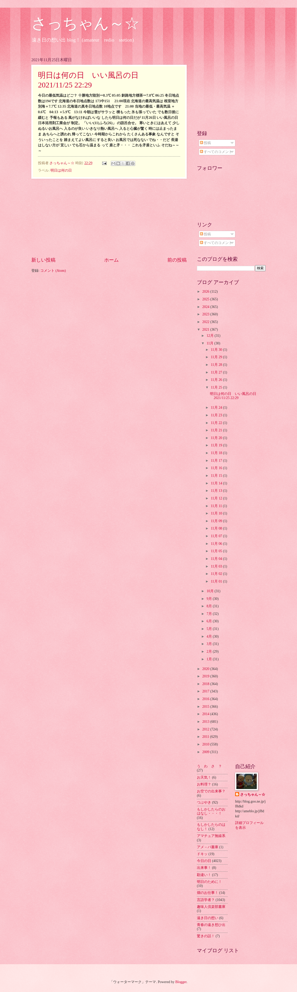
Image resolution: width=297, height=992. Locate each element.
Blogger (180, 982)
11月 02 (217, 574)
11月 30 (217, 350)
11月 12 (217, 498)
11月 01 (217, 581)
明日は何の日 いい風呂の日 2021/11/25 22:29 (235, 396)
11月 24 (217, 407)
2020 (206, 669)
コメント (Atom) (53, 271)
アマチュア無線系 (211, 836)
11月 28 (217, 365)
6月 (210, 621)
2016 (206, 699)
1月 (210, 659)
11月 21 (217, 430)
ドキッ (202, 854)
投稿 (205, 143)
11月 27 (217, 372)
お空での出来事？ (211, 791)
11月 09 (217, 521)
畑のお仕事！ (207, 893)
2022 (206, 322)
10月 (210, 591)
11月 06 (217, 544)
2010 (206, 744)
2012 (206, 729)
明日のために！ (209, 882)
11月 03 (217, 566)
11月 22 (217, 423)
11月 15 (217, 476)
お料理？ (204, 784)
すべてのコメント (216, 152)
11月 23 (217, 415)
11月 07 (217, 536)
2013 (206, 722)
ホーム (111, 260)
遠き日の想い (207, 918)
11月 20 (217, 438)
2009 (206, 752)
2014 (206, 714)
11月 (210, 343)
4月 (210, 636)
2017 (206, 691)
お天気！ (204, 777)
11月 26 (217, 380)
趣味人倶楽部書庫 (211, 907)
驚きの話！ (206, 936)
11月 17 (217, 460)
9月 (210, 599)
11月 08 (217, 528)
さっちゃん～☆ (85, 23)
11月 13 (217, 491)
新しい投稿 (43, 260)
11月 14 (217, 483)
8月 (210, 606)
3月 (210, 644)
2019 (206, 676)
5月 (210, 629)
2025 (206, 299)
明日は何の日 (61, 170)
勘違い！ (204, 875)
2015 (206, 706)
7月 (210, 614)
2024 (206, 307)
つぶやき (204, 802)
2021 (206, 329)
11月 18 (217, 453)
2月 (210, 651)
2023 (206, 314)
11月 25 (217, 387)
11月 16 (217, 468)
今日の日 (204, 861)
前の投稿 (177, 260)
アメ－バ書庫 (207, 847)
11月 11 (217, 506)
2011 (206, 737)
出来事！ (204, 868)
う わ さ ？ (209, 766)
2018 (206, 684)
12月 (210, 336)
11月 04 (217, 559)
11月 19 (217, 445)
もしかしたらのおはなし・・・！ (211, 811)
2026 (206, 291)
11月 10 (217, 513)
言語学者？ (206, 900)
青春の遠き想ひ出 (211, 925)
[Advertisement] (109, 217)
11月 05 (217, 551)
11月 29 (217, 357)
